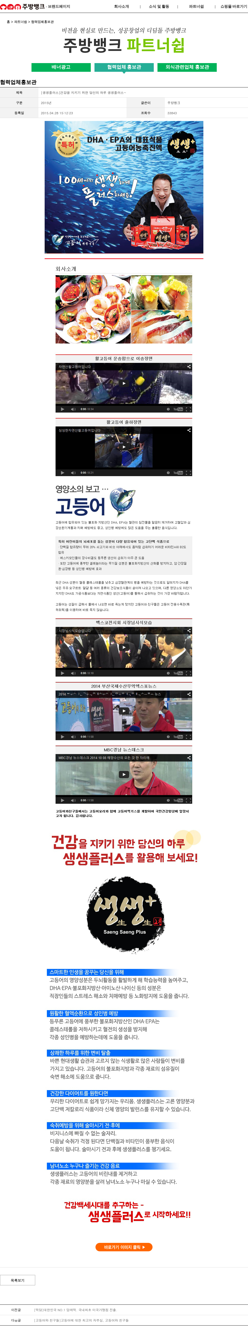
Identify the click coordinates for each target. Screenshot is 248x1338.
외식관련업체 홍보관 (187, 67)
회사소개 (121, 6)
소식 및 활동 (159, 6)
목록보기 (18, 1280)
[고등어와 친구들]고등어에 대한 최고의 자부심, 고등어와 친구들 (81, 1320)
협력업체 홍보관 (124, 67)
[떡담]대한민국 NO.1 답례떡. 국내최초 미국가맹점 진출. (75, 1309)
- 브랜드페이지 (35, 7)
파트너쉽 (196, 6)
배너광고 (61, 67)
